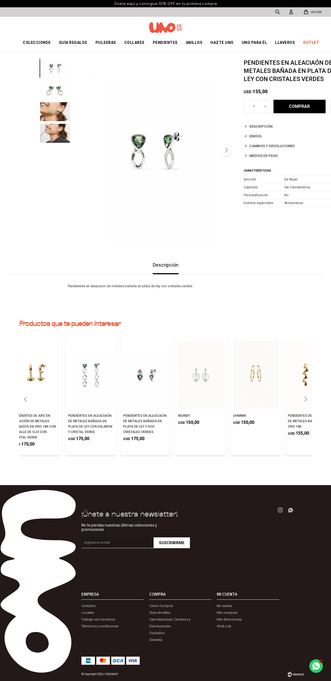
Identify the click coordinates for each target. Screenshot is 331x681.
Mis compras (227, 613)
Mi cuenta (224, 606)
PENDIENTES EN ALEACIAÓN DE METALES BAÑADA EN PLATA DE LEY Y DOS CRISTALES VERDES (145, 424)
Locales (87, 613)
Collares (134, 42)
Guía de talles (159, 613)
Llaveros (285, 42)
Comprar (299, 106)
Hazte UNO (222, 42)
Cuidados (156, 633)
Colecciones (37, 42)
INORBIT (184, 416)
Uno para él (254, 42)
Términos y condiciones (100, 626)
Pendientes (165, 42)
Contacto (88, 606)
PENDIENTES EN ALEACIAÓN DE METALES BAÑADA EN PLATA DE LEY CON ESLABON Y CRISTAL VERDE (90, 424)
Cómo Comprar (161, 606)
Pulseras (106, 42)
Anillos (194, 42)
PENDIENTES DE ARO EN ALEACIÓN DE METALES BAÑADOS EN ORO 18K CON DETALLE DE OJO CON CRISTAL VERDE (34, 426)
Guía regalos (73, 42)
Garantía (155, 640)
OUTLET (311, 42)
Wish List (224, 626)
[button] (226, 150)
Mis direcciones (229, 619)
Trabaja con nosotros (98, 619)
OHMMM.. (240, 416)
